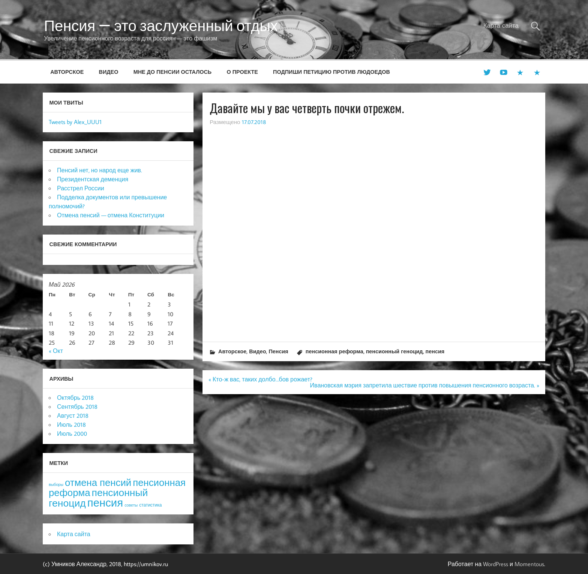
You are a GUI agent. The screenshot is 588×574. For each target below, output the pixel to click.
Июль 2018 (71, 424)
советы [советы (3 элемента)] (131, 505)
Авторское (67, 71)
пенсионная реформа (334, 351)
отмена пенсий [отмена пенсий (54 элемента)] (98, 482)
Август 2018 (72, 415)
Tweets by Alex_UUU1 (75, 122)
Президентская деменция (92, 179)
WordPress (495, 564)
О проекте (242, 71)
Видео (108, 71)
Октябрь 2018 (75, 397)
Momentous (529, 564)
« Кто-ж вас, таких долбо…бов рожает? (260, 379)
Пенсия (278, 351)
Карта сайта (501, 25)
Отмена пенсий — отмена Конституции (110, 215)
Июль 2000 (72, 433)
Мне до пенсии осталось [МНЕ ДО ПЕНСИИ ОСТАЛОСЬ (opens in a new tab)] (173, 71)
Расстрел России (80, 188)
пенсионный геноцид (394, 351)
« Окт (56, 350)
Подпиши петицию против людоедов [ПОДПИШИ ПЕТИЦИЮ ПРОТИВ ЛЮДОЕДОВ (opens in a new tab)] (331, 71)
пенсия (435, 351)
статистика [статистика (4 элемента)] (150, 505)
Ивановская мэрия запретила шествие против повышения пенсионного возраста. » (424, 385)
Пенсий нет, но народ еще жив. (99, 170)
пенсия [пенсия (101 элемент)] (105, 502)
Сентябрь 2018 (77, 406)
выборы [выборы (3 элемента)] (56, 484)
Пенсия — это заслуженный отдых (161, 25)
